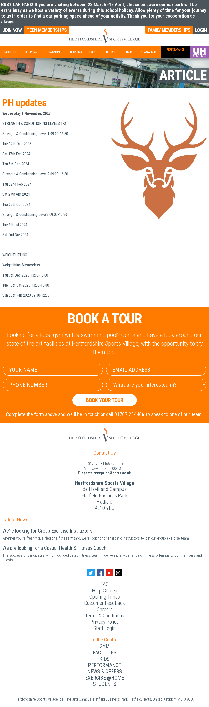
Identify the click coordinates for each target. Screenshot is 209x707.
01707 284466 (99, 463)
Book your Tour (104, 400)
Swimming (54, 52)
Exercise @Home (104, 678)
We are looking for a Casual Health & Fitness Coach (54, 548)
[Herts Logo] (104, 36)
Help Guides (104, 591)
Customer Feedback (104, 603)
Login (201, 30)
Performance (104, 665)
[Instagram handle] (118, 572)
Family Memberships (169, 30)
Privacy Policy (104, 622)
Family (129, 52)
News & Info (148, 52)
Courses (111, 52)
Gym (105, 646)
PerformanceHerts (175, 51)
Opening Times (104, 597)
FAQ (105, 584)
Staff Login (104, 628)
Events (93, 52)
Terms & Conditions (104, 616)
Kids (104, 659)
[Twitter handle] (91, 572)
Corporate (32, 52)
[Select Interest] (156, 385)
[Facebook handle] (100, 572)
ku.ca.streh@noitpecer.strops (106, 473)
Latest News (15, 520)
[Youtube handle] (109, 572)
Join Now (12, 30)
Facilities (10, 52)
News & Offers (104, 671)
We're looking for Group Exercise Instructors (47, 531)
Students (104, 684)
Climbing (76, 52)
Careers (104, 609)
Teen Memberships (46, 30)
